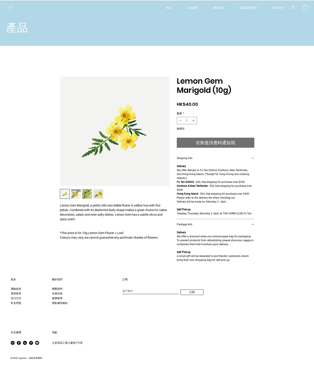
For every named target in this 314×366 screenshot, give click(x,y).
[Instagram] (13, 343)
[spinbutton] (186, 120)
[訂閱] (191, 292)
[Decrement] (179, 120)
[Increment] (193, 120)
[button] (305, 7)
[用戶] (293, 7)
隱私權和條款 (60, 303)
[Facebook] (19, 343)
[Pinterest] (31, 343)
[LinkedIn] (25, 343)
